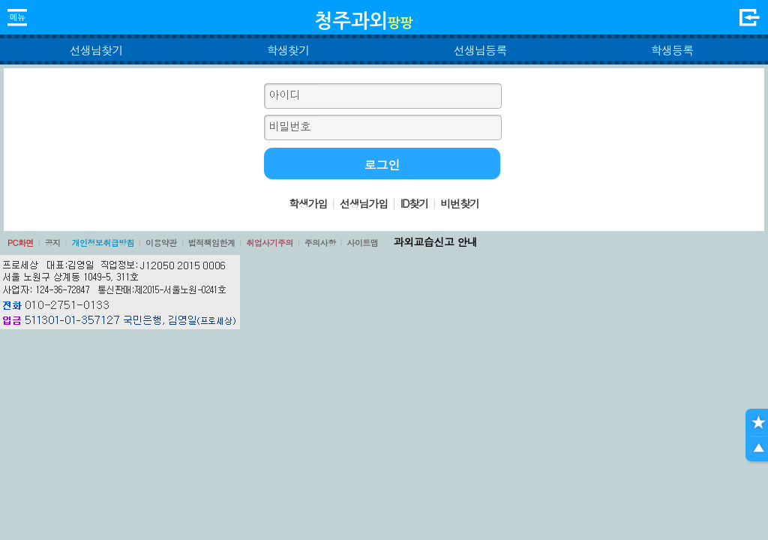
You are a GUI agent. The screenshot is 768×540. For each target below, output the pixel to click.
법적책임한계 (212, 242)
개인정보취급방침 (102, 242)
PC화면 (21, 242)
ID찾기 (414, 203)
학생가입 (308, 203)
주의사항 (320, 242)
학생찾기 (288, 50)
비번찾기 (459, 203)
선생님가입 (364, 203)
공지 (53, 242)
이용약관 (161, 242)
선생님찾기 (95, 50)
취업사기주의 (269, 242)
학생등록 (672, 50)
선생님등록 (479, 50)
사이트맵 (362, 242)
